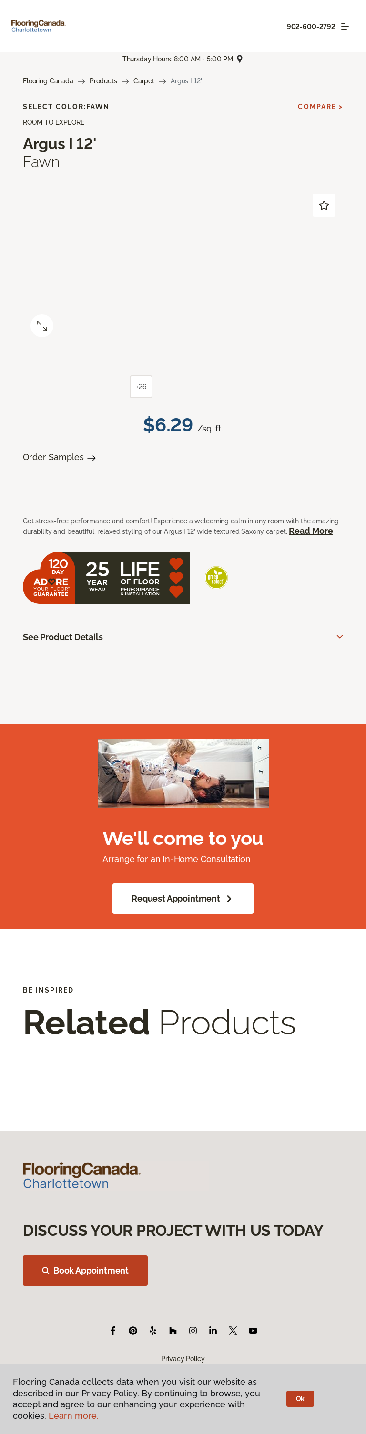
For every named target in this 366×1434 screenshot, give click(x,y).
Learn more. (74, 1416)
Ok (300, 1399)
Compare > (320, 106)
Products (103, 81)
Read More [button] (311, 531)
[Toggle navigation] (345, 26)
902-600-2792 (311, 26)
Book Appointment (85, 1270)
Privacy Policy (182, 1359)
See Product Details (63, 637)
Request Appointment (183, 898)
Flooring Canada (48, 81)
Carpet (143, 81)
